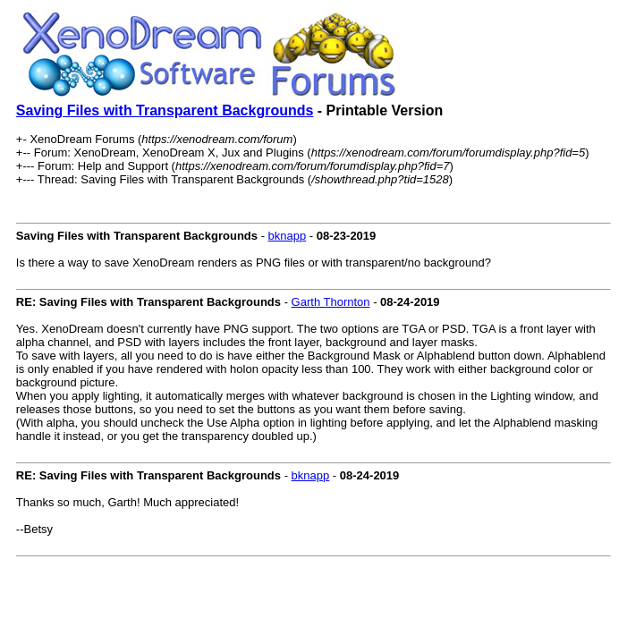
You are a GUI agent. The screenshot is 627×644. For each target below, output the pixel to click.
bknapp (287, 235)
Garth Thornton (331, 302)
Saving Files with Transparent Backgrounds (165, 110)
